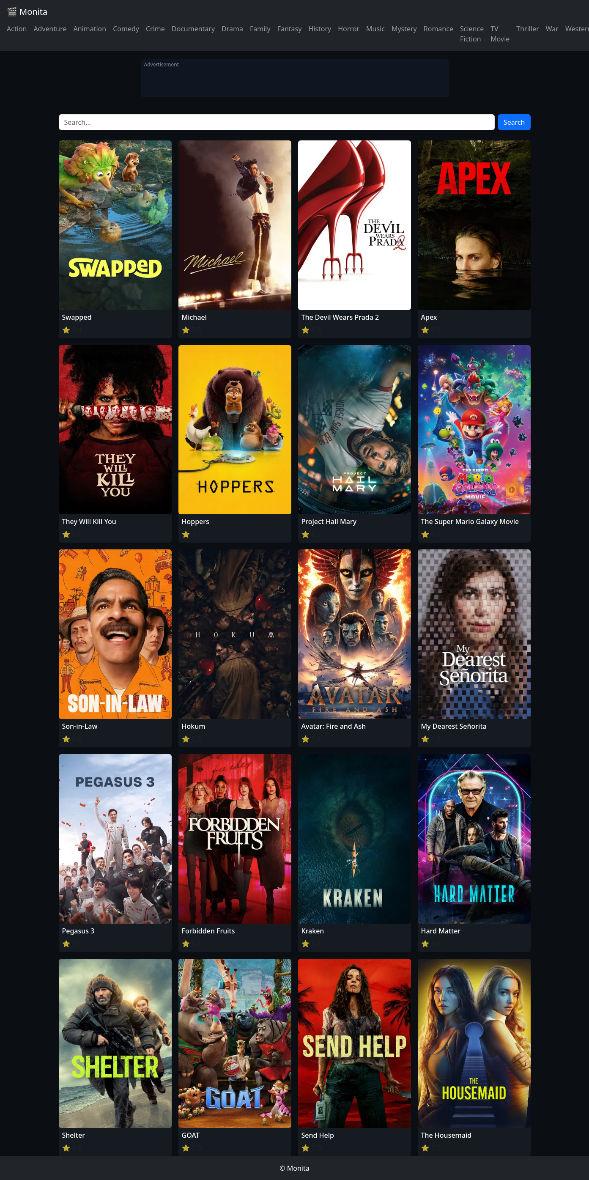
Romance (438, 28)
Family (260, 28)
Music (375, 28)
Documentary (193, 28)
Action (17, 28)
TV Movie (500, 34)
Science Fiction (472, 34)
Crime (155, 28)
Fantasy (289, 28)
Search (514, 122)
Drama (232, 28)
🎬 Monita (27, 11)
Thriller (527, 28)
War (552, 28)
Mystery (404, 28)
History (319, 28)
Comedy (126, 28)
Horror (348, 28)
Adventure (49, 28)
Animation (89, 28)
